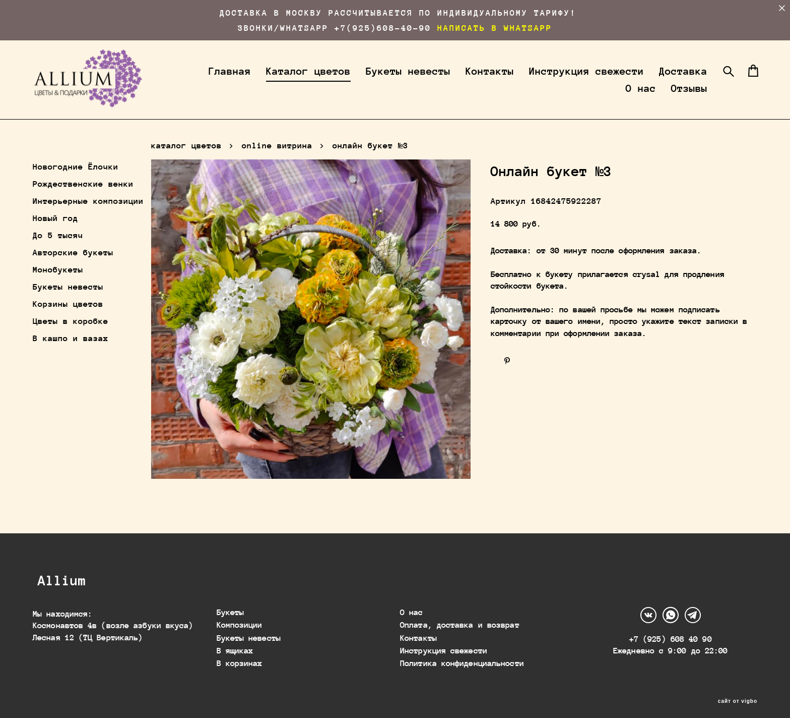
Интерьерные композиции (88, 218)
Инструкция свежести (640, 80)
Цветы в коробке (70, 338)
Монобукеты (58, 286)
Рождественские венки (83, 200)
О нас (631, 97)
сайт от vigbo (737, 694)
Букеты (230, 606)
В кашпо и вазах (70, 355)
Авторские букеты (73, 269)
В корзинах (239, 657)
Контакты (543, 80)
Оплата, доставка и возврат (459, 618)
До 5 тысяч (58, 252)
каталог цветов (186, 162)
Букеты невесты (462, 80)
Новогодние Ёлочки (75, 183)
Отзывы (680, 97)
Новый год (55, 235)
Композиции (239, 618)
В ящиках (235, 644)
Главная (283, 80)
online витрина (277, 162)
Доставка (577, 97)
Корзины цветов (68, 320)
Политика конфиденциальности (462, 657)
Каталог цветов (362, 80)
